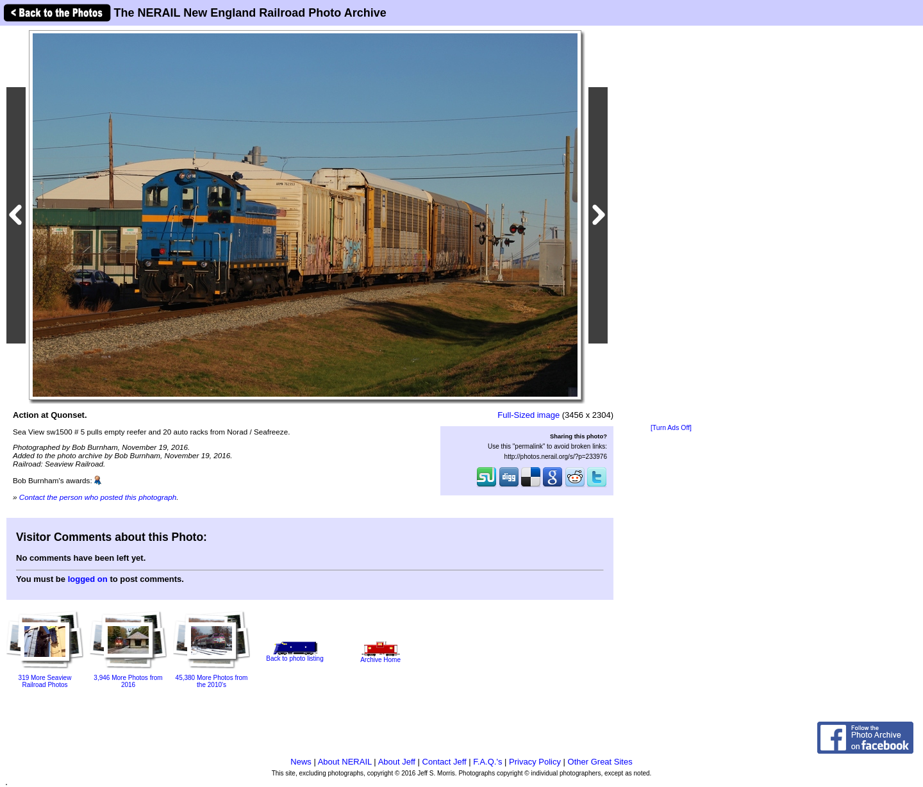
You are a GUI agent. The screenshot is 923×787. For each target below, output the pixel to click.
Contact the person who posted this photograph (98, 497)
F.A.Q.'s (487, 761)
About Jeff (396, 761)
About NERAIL (345, 761)
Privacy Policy (535, 761)
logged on (88, 579)
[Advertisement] (671, 225)
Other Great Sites (600, 761)
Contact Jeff (444, 761)
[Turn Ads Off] (671, 427)
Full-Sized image (528, 415)
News (301, 761)
